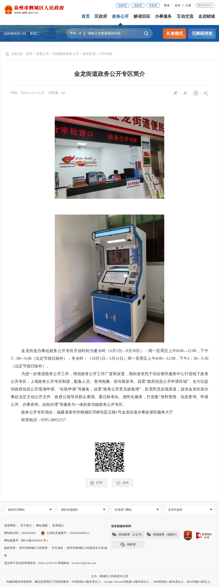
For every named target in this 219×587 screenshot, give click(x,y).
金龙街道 (89, 53)
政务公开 (120, 16)
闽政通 (128, 544)
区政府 (101, 16)
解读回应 (142, 16)
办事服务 (163, 16)
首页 (85, 16)
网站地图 (42, 525)
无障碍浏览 (202, 33)
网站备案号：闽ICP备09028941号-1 (26, 540)
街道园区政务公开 (66, 53)
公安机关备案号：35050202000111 (65, 533)
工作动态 (105, 53)
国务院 (122, 5)
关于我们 (26, 525)
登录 (177, 5)
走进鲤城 (206, 16)
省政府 (138, 5)
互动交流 (185, 16)
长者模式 (174, 33)
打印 (96, 483)
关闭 (122, 483)
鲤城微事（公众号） (128, 534)
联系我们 (58, 525)
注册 (188, 5)
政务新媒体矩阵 (121, 526)
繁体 (167, 5)
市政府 (153, 5)
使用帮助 (10, 525)
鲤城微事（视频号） (162, 534)
